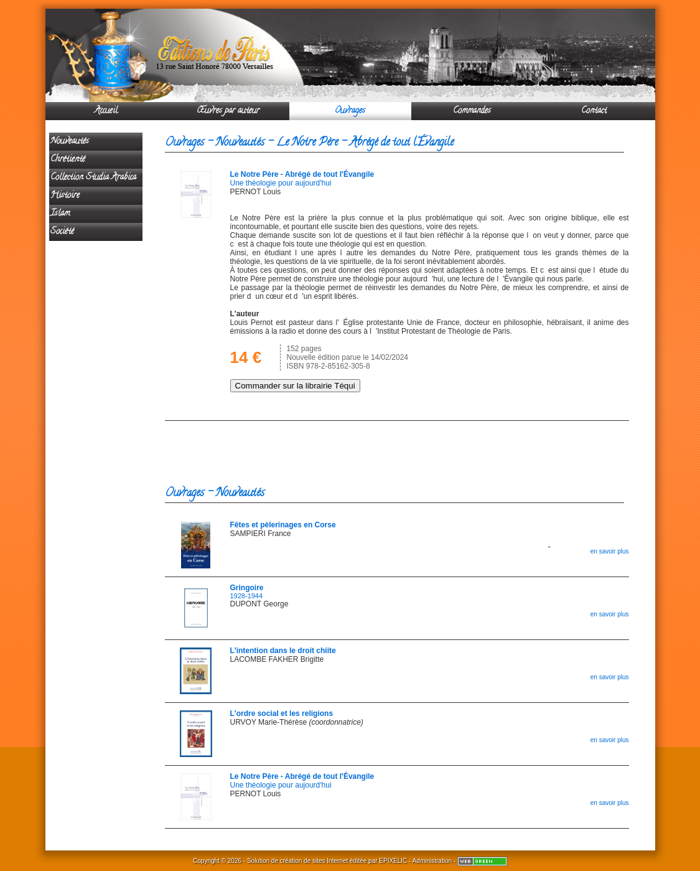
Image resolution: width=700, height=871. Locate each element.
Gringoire (247, 587)
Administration (432, 860)
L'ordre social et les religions (282, 713)
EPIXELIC (393, 860)
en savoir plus (609, 551)
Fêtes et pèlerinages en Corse (283, 524)
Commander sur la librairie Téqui (295, 385)
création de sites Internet (314, 860)
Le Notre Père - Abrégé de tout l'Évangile (302, 174)
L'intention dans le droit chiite (283, 650)
